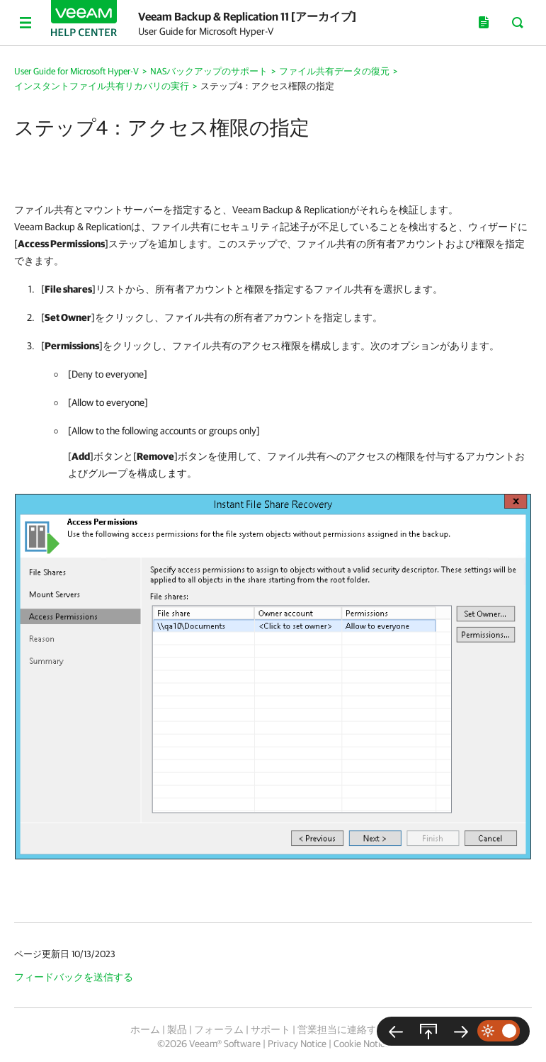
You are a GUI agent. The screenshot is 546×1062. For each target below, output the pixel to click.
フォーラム (219, 1029)
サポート (270, 1029)
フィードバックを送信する (73, 977)
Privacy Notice (297, 1043)
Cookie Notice (361, 1043)
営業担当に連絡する (342, 1029)
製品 (177, 1029)
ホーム (145, 1029)
